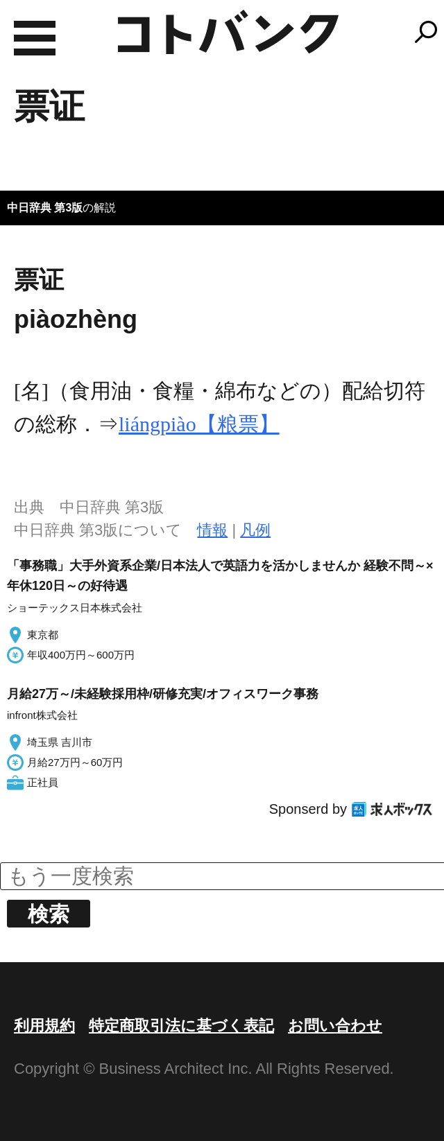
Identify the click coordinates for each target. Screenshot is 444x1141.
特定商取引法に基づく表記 (181, 1025)
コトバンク (228, 32)
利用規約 (44, 1025)
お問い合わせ (335, 1025)
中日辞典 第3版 (45, 208)
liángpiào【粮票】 (199, 423)
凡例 (255, 530)
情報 (212, 530)
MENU (34, 38)
